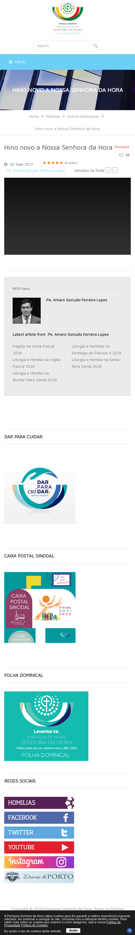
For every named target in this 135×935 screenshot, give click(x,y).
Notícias (53, 116)
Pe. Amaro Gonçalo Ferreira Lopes (35, 170)
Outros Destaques (83, 116)
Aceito (73, 930)
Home (34, 116)
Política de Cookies (34, 925)
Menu (17, 61)
